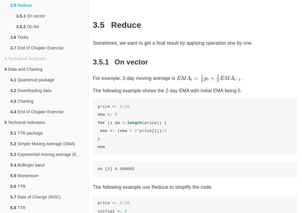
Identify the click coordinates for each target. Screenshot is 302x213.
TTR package (26, 133)
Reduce (21, 5)
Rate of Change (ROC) (35, 197)
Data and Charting (23, 69)
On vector (30, 16)
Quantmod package (32, 80)
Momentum (24, 175)
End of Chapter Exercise (37, 48)
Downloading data (30, 90)
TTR (18, 186)
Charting (22, 101)
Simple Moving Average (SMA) (42, 143)
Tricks (19, 37)
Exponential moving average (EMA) (47, 154)
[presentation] (209, 79)
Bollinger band (27, 165)
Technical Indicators (24, 122)
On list (27, 26)
